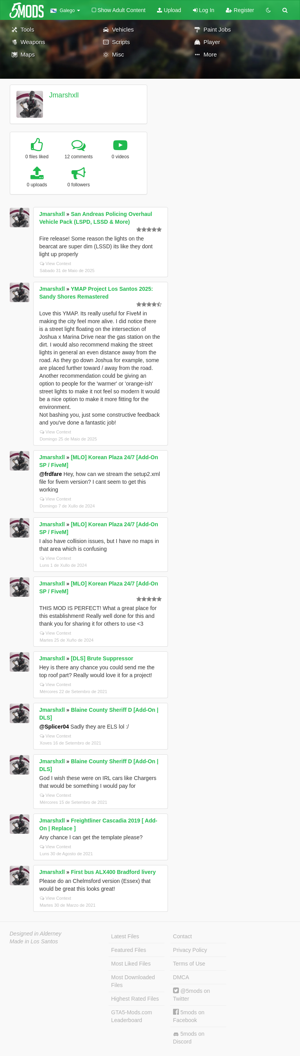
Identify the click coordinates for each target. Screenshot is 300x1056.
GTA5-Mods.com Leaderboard (131, 1016)
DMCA (181, 977)
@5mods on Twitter (191, 994)
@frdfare (50, 474)
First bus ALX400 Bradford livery (113, 872)
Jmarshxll (64, 95)
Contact (182, 936)
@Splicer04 (54, 726)
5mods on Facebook (188, 1016)
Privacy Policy (190, 950)
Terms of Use (189, 963)
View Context (55, 263)
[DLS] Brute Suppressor (102, 658)
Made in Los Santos (34, 941)
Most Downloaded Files (133, 981)
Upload (169, 10)
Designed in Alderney (36, 933)
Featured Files (128, 950)
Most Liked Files (131, 963)
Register (240, 10)
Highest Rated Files (135, 999)
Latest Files (125, 936)
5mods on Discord (188, 1038)
